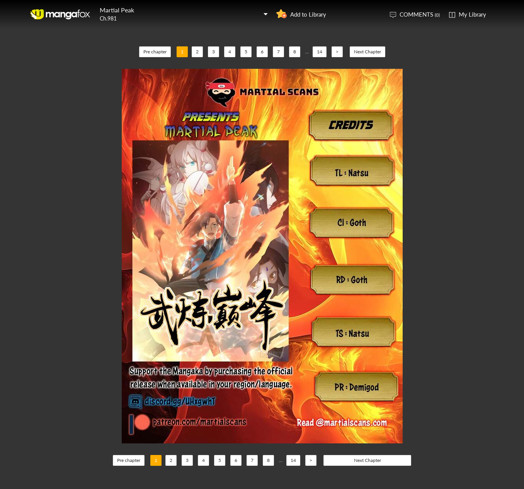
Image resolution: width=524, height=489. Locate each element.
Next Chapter (367, 52)
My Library (472, 14)
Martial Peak (117, 10)
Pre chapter (155, 52)
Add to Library (308, 14)
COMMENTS (420, 14)
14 (319, 52)
